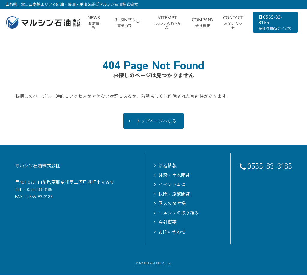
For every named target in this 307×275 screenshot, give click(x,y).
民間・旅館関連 (174, 194)
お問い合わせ (172, 232)
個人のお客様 (172, 203)
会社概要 (168, 222)
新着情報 (168, 165)
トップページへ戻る (156, 121)
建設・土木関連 (174, 175)
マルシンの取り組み (179, 213)
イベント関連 (172, 184)
